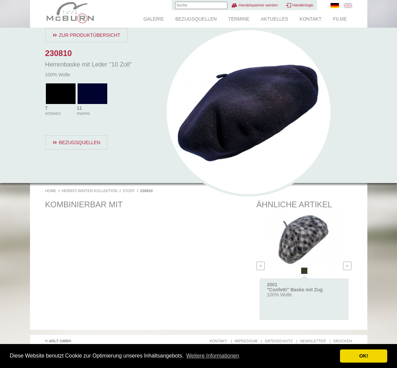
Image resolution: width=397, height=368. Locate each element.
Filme (340, 19)
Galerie (153, 19)
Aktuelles (274, 19)
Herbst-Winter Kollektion (89, 191)
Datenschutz (278, 341)
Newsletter (313, 341)
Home (51, 191)
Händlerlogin (303, 5)
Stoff (129, 191)
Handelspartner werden (258, 5)
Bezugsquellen (196, 19)
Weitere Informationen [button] (212, 356)
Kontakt (310, 19)
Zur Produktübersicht (89, 35)
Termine (239, 19)
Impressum (245, 341)
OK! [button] (363, 356)
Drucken (342, 341)
